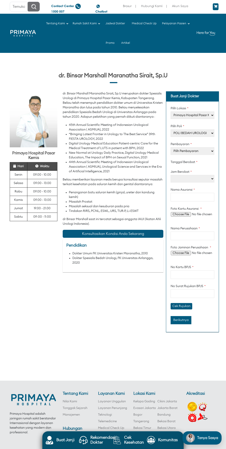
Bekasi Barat (166, 421)
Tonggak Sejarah (75, 408)
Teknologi (105, 414)
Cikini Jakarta (167, 401)
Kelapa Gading (144, 401)
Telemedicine (107, 421)
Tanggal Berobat (184, 162)
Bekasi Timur (142, 428)
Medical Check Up (111, 428)
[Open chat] (202, 438)
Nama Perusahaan (185, 228)
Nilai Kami (70, 401)
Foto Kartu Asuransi (186, 208)
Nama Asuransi (183, 189)
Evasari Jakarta (144, 408)
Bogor (137, 414)
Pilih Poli (177, 126)
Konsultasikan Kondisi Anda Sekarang (113, 234)
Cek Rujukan (181, 306)
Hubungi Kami (151, 6)
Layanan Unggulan (112, 401)
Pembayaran (181, 144)
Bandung (164, 414)
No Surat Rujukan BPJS (188, 286)
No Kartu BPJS (182, 267)
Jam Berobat (181, 171)
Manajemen (71, 414)
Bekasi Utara (166, 428)
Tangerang (141, 421)
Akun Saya (180, 6)
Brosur (127, 6)
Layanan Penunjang (112, 408)
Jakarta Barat (167, 408)
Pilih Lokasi (179, 108)
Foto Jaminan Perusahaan (191, 247)
